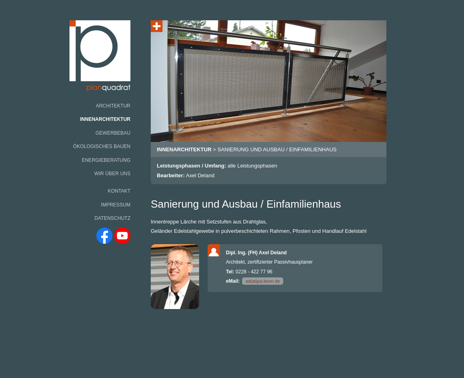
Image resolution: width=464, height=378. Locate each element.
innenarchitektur (184, 149)
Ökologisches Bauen (101, 146)
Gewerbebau (112, 133)
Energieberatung (106, 160)
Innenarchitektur (105, 119)
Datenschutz (112, 218)
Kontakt (119, 191)
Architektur (113, 106)
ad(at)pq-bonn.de (262, 281)
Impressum (115, 205)
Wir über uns (112, 173)
